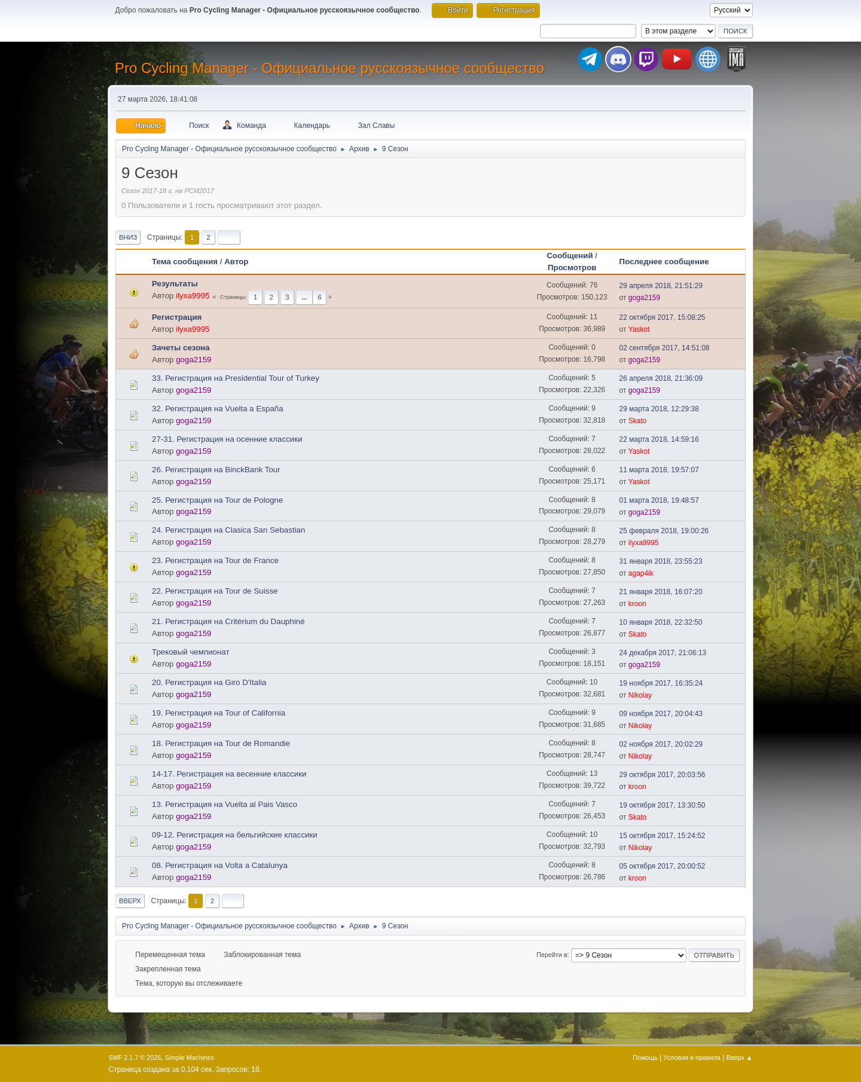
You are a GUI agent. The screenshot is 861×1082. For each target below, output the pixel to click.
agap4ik (641, 573)
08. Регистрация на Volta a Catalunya (220, 865)
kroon (637, 604)
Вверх (130, 900)
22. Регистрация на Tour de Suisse (214, 590)
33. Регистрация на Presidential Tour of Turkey (235, 378)
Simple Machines (189, 1057)
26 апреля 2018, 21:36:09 (661, 378)
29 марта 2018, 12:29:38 (659, 409)
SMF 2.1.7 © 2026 (135, 1057)
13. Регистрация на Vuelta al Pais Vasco (224, 804)
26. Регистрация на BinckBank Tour (216, 469)
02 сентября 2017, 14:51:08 (664, 348)
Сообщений (569, 255)
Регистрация (176, 317)
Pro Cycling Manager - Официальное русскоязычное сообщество (329, 68)
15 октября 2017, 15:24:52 (662, 836)
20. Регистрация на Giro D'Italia (209, 682)
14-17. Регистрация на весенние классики (229, 773)
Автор (236, 261)
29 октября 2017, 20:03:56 (662, 775)
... (304, 297)
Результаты (175, 283)
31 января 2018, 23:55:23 (661, 561)
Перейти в (551, 954)
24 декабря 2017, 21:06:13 (663, 653)
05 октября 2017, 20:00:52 (662, 866)
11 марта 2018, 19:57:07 (659, 470)
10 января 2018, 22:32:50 (661, 622)
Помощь (645, 1057)
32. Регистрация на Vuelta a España (217, 408)
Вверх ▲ (739, 1057)
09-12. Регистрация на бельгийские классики (234, 834)
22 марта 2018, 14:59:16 (659, 439)
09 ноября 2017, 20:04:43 (661, 714)
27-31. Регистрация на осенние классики (227, 439)
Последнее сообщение (669, 261)
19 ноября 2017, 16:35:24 (661, 683)
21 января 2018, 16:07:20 (661, 592)
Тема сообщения (185, 261)
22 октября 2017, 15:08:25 (662, 317)
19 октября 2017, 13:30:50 (662, 805)
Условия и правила (692, 1057)
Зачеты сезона (181, 347)
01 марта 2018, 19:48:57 (659, 500)
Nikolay (640, 695)
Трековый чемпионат (191, 651)
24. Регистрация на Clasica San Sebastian (228, 529)
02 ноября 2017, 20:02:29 (661, 744)
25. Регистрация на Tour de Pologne (217, 500)
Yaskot (639, 329)
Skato (637, 421)
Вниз (128, 237)
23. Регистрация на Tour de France (215, 560)
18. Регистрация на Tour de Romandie (221, 743)
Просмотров (572, 267)
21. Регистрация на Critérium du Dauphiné (228, 621)
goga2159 (644, 298)
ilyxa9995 (192, 295)
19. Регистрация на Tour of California (218, 712)
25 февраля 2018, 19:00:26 (664, 531)
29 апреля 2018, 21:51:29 (661, 286)
